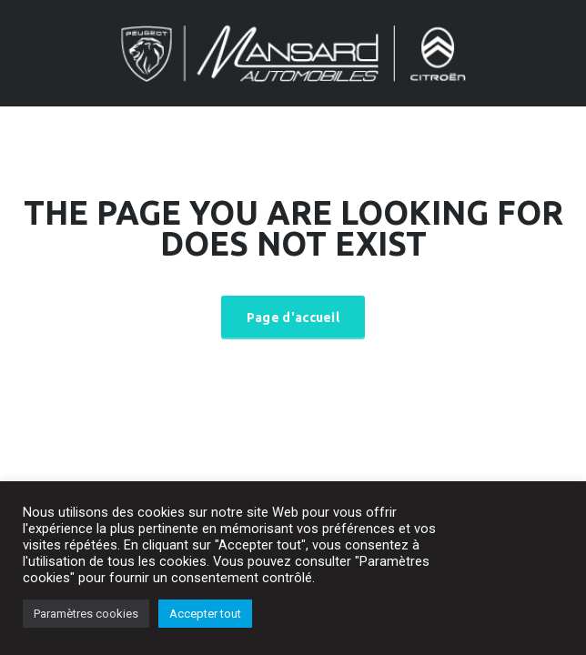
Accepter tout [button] (205, 613)
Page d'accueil (293, 317)
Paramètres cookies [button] (86, 613)
